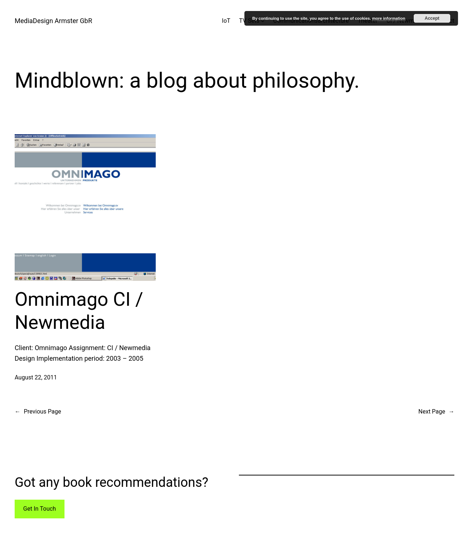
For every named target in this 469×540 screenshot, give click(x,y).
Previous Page (38, 411)
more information (388, 18)
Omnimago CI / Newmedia (79, 310)
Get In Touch (39, 508)
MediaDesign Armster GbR (53, 21)
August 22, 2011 (36, 377)
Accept (432, 18)
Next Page (436, 411)
